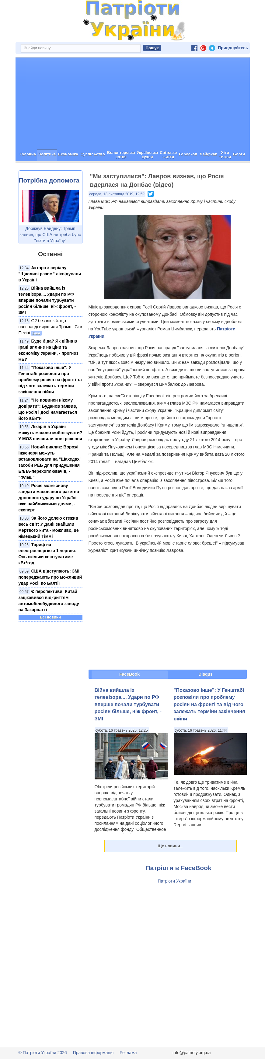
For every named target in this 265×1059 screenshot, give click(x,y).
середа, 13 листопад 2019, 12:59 (117, 194)
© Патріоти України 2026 (43, 1052)
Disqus (205, 674)
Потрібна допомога (49, 180)
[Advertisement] (133, 103)
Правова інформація (93, 1052)
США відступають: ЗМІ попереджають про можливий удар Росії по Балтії (50, 577)
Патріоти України (174, 881)
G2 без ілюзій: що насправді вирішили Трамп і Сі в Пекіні (50, 326)
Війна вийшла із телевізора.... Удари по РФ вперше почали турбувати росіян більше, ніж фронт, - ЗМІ (47, 300)
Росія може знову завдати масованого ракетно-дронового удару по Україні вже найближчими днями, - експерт (50, 497)
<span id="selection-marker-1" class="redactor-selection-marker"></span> (168, 611)
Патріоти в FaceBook (178, 867)
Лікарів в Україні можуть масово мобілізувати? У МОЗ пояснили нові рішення (50, 432)
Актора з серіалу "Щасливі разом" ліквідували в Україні (50, 273)
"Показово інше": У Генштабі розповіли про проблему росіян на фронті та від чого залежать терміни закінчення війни (50, 379)
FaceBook (129, 674)
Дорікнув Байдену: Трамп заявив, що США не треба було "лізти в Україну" (50, 234)
